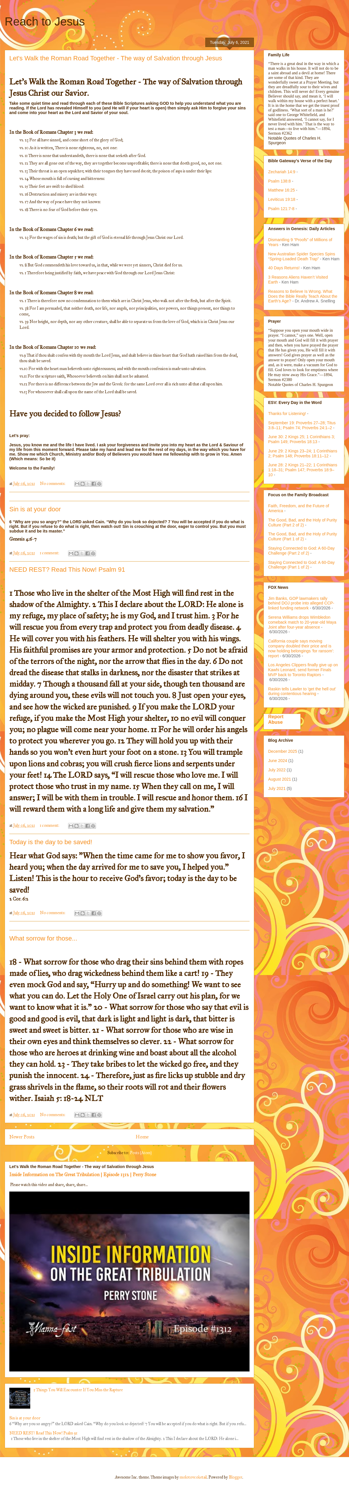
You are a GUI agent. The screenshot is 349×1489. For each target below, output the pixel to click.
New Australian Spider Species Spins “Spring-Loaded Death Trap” (301, 256)
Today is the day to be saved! (50, 842)
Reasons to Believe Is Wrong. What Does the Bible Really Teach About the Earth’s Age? (302, 296)
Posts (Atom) (141, 1152)
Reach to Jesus (45, 21)
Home (142, 1137)
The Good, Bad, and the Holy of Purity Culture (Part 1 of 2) (302, 536)
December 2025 (282, 751)
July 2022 (277, 770)
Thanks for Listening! (287, 413)
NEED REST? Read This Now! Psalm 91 (67, 569)
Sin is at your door (35, 509)
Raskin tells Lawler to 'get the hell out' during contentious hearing (302, 691)
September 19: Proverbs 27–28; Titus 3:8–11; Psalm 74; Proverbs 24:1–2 (302, 425)
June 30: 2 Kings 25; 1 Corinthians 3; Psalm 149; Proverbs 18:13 (301, 439)
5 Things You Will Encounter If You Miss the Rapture (78, 1389)
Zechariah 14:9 (281, 171)
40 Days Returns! (284, 268)
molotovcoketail (193, 1477)
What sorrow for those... (43, 938)
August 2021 (279, 779)
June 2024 (277, 760)
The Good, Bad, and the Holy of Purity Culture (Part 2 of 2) (302, 522)
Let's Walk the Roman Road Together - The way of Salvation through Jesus (115, 58)
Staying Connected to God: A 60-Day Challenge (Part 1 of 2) (301, 565)
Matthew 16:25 (281, 190)
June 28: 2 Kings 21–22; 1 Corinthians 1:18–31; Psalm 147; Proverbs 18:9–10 (302, 470)
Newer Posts (21, 1137)
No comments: (53, 483)
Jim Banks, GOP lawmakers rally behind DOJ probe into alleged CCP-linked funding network (301, 603)
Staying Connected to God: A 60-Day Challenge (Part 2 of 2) (301, 550)
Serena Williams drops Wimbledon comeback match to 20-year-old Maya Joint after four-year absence (302, 622)
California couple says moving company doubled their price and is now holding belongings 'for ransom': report (301, 648)
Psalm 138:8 (279, 181)
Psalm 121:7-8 (281, 208)
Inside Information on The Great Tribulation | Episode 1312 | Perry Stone (82, 1174)
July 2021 (277, 788)
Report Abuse (276, 719)
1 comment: (50, 553)
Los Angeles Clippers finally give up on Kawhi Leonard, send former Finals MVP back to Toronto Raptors (303, 670)
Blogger (235, 1477)
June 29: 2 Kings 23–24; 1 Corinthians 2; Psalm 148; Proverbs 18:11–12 (302, 453)
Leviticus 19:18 (281, 199)
